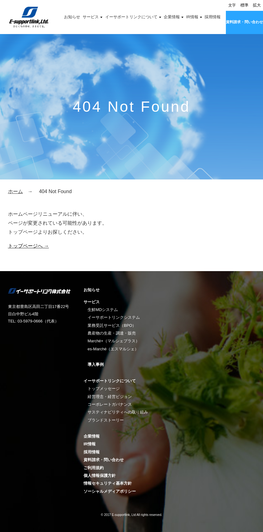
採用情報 (213, 17)
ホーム (15, 191)
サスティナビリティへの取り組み (118, 412)
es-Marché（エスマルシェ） (113, 349)
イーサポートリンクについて (131, 17)
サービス (91, 17)
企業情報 (172, 17)
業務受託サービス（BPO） (112, 325)
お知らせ (72, 17)
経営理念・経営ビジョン (110, 396)
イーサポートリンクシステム (114, 317)
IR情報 (192, 17)
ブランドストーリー (106, 420)
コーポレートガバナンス (110, 404)
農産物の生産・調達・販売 (112, 333)
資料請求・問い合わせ (244, 22)
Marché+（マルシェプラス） (114, 341)
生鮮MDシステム (103, 309)
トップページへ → (28, 246)
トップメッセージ (104, 388)
